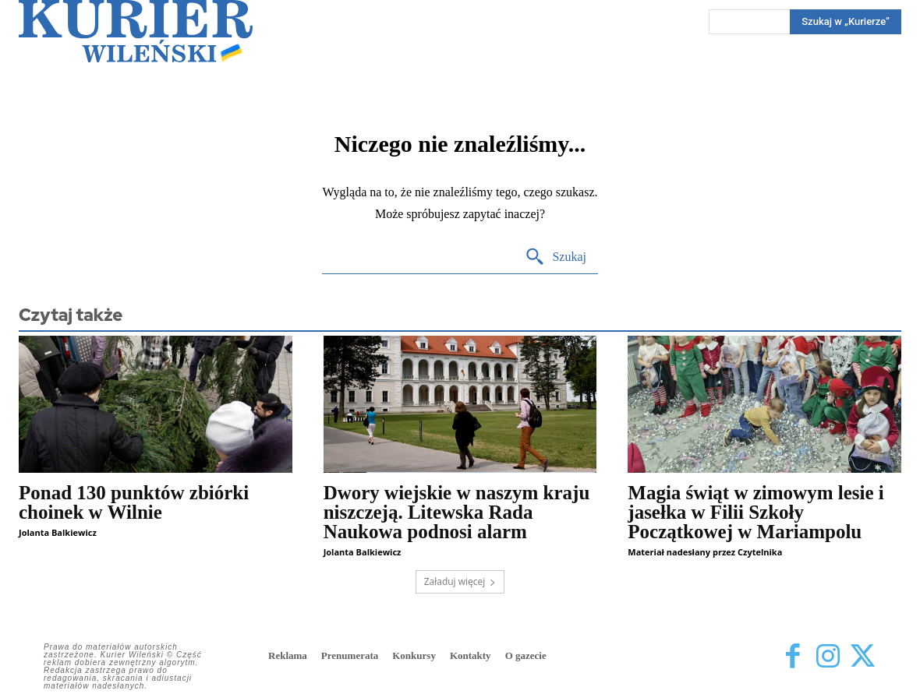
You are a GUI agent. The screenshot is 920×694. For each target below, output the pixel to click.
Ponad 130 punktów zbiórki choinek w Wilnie (134, 502)
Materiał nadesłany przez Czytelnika (705, 552)
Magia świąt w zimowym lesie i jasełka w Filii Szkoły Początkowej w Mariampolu (755, 512)
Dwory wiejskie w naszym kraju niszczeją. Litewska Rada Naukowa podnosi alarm (457, 512)
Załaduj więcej (460, 581)
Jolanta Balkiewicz (58, 532)
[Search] (555, 257)
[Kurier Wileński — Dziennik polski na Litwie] (136, 31)
